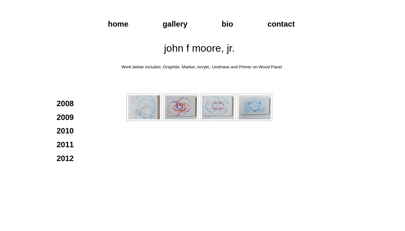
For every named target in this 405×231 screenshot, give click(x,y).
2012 (65, 158)
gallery (175, 24)
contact (281, 24)
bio (227, 24)
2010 (65, 130)
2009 (65, 117)
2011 (65, 144)
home (118, 24)
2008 (65, 103)
